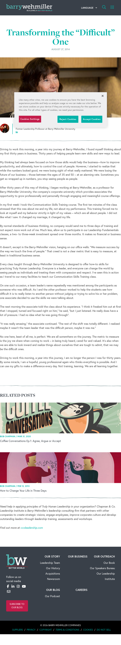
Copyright (45, 629)
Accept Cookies (91, 119)
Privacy (31, 629)
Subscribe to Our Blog (17, 606)
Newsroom (53, 579)
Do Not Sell (104, 629)
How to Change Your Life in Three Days (23, 490)
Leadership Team (50, 563)
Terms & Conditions (67, 629)
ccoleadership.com (32, 527)
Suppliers (17, 629)
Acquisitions (52, 573)
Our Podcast (52, 596)
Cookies (88, 629)
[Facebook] (8, 586)
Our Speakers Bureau (102, 568)
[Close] (102, 95)
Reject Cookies (67, 119)
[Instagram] (18, 586)
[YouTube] (24, 586)
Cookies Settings (30, 119)
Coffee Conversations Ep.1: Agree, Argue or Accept (30, 441)
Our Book (109, 563)
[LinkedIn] (12, 586)
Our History (53, 568)
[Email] (8, 591)
